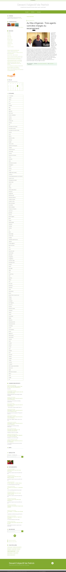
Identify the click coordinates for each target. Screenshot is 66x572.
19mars (10, 99)
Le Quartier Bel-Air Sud (11, 70)
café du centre (11, 143)
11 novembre (11, 95)
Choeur (10, 170)
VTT (9, 379)
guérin (10, 218)
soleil (9, 348)
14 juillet (10, 97)
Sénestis (10, 344)
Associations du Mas (12, 128)
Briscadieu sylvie (10, 435)
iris (9, 230)
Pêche (10, 289)
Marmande (10, 254)
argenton (10, 118)
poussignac (10, 300)
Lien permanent (30, 63)
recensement (11, 316)
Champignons (11, 164)
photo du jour (10, 553)
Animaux (10, 116)
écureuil (10, 184)
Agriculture (10, 111)
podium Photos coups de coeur (14, 295)
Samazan (10, 339)
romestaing (10, 325)
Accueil (26, 12)
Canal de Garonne (12, 149)
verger (10, 369)
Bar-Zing (21, 56)
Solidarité (10, 350)
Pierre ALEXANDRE (11, 386)
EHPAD (10, 187)
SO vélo (10, 346)
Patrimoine (10, 287)
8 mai (9, 103)
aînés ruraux (11, 113)
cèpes (10, 161)
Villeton (10, 373)
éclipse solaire (11, 182)
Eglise (10, 185)
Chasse (10, 166)
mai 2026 (8, 32)
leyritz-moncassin (11, 245)
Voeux (10, 375)
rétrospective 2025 (12, 323)
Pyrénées (10, 306)
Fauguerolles (11, 193)
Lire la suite (20, 18)
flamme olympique (12, 207)
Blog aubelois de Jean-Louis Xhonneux (14, 64)
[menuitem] (27, 12)
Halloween (10, 224)
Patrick (8, 416)
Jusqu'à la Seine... (10, 54)
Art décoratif (11, 120)
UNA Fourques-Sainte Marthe (14, 366)
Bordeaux (10, 139)
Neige (10, 270)
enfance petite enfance (12, 189)
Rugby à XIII (11, 333)
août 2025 (9, 45)
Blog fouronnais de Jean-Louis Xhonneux (14, 58)
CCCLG (10, 157)
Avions (10, 134)
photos (10, 293)
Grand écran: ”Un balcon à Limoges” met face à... (15, 52)
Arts (9, 124)
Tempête (10, 358)
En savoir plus (43, 571)
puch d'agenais (11, 302)
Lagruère (10, 241)
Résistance (10, 320)
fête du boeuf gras (12, 203)
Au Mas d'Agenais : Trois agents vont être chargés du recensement (41, 26)
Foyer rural (10, 210)
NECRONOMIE (17, 68)
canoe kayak (10, 547)
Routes (10, 331)
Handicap (10, 226)
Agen (9, 107)
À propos (39, 12)
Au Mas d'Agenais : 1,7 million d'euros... (14, 483)
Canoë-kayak (11, 151)
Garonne (10, 214)
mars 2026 (9, 35)
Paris (9, 281)
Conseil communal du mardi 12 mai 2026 (13, 60)
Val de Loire (11, 367)
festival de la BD (11, 195)
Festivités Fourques (12, 199)
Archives (32, 12)
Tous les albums (20, 27)
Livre (9, 247)
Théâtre (10, 360)
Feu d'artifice (11, 205)
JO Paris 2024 (11, 235)
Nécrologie (10, 268)
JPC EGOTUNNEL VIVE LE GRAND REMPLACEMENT (13, 68)
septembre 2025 (10, 43)
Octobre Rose (11, 274)
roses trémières (11, 329)
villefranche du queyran (17, 547)
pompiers (10, 298)
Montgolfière (11, 256)
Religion (10, 318)
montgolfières (11, 258)
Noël (9, 272)
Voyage (10, 377)
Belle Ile (10, 136)
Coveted (9, 391)
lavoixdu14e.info (15, 51)
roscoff (10, 327)
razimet (10, 314)
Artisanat (10, 122)
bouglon (10, 141)
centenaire (10, 159)
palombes (10, 277)
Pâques (10, 279)
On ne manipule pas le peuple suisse (13, 65)
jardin (10, 231)
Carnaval (10, 153)
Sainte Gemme (11, 335)
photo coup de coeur (11, 551)
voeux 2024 (16, 553)
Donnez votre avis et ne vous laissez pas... (14, 57)
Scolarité (10, 343)
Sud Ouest (10, 354)
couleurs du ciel (11, 178)
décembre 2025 (9, 39)
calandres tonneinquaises (13, 145)
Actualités (10, 105)
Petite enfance (11, 291)
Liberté (22, 65)
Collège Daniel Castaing (12, 172)
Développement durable (13, 180)
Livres (10, 249)
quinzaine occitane (12, 308)
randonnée (10, 310)
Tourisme (10, 362)
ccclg (17, 551)
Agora (10, 109)
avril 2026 (8, 33)
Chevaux (10, 168)
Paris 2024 (10, 283)
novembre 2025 (9, 40)
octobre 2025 (9, 42)
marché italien (11, 252)
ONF (9, 275)
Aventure (10, 132)
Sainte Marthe (11, 337)
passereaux (11, 285)
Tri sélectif (10, 364)
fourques (9, 549)
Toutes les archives (10, 46)
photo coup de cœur (11, 554)
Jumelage (10, 237)
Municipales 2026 (11, 262)
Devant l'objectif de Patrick (33, 4)
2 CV (9, 101)
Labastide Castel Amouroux (13, 239)
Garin (8, 429)
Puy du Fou (10, 304)
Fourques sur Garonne (12, 208)
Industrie (10, 228)
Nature (10, 266)
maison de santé (11, 251)
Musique (10, 264)
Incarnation (16, 54)
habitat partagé (11, 222)
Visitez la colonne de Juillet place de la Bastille (14, 69)
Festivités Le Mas (11, 201)
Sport (10, 352)
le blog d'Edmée (11, 53)
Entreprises (10, 191)
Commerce (10, 174)
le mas (19, 549)
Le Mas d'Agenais (12, 243)
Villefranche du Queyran (12, 371)
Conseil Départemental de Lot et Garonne (15, 176)
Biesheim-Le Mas (11, 138)
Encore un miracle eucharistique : (12, 56)
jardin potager (11, 233)
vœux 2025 (14, 549)
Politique (10, 297)
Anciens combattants (12, 115)
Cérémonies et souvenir (12, 162)
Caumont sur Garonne (12, 155)
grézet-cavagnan (11, 216)
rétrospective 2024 (12, 321)
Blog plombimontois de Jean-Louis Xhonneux (14, 61)
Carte (9, 447)
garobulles (10, 212)
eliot (8, 440)
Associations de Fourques (13, 126)
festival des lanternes (12, 197)
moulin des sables (12, 260)
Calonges (10, 147)
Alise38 (8, 398)
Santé (10, 341)
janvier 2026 (9, 38)
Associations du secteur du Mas (14, 130)
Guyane (10, 220)
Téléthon (10, 356)
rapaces (10, 312)
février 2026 (9, 36)
